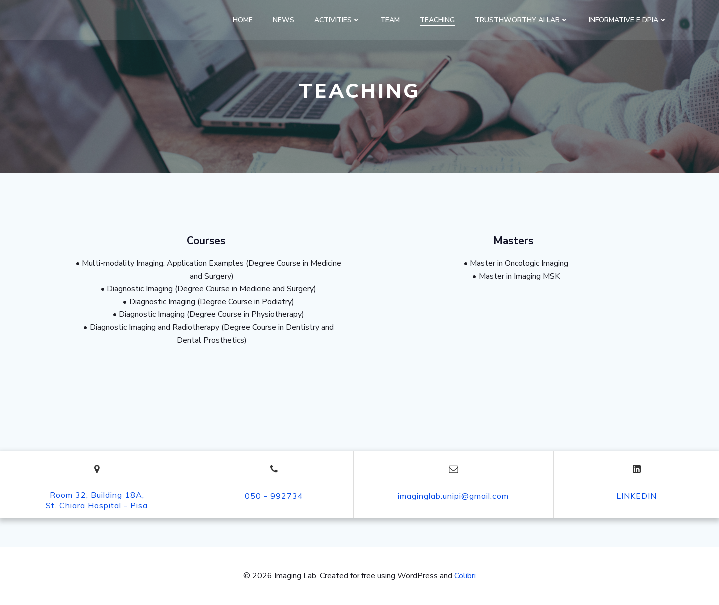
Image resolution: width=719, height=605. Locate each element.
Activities (337, 20)
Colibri (465, 575)
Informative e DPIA (628, 20)
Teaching (437, 20)
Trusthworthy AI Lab (522, 20)
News (283, 20)
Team (390, 20)
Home (243, 20)
